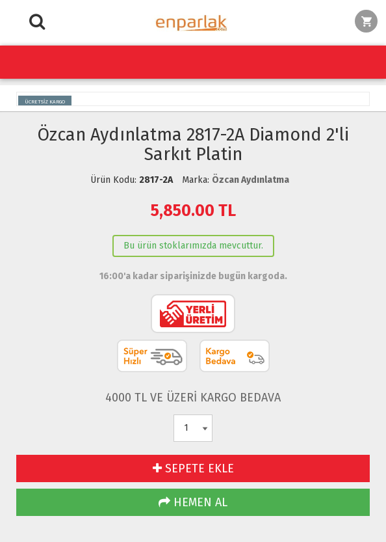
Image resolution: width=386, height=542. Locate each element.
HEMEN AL (193, 502)
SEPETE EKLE (193, 468)
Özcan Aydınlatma (250, 179)
